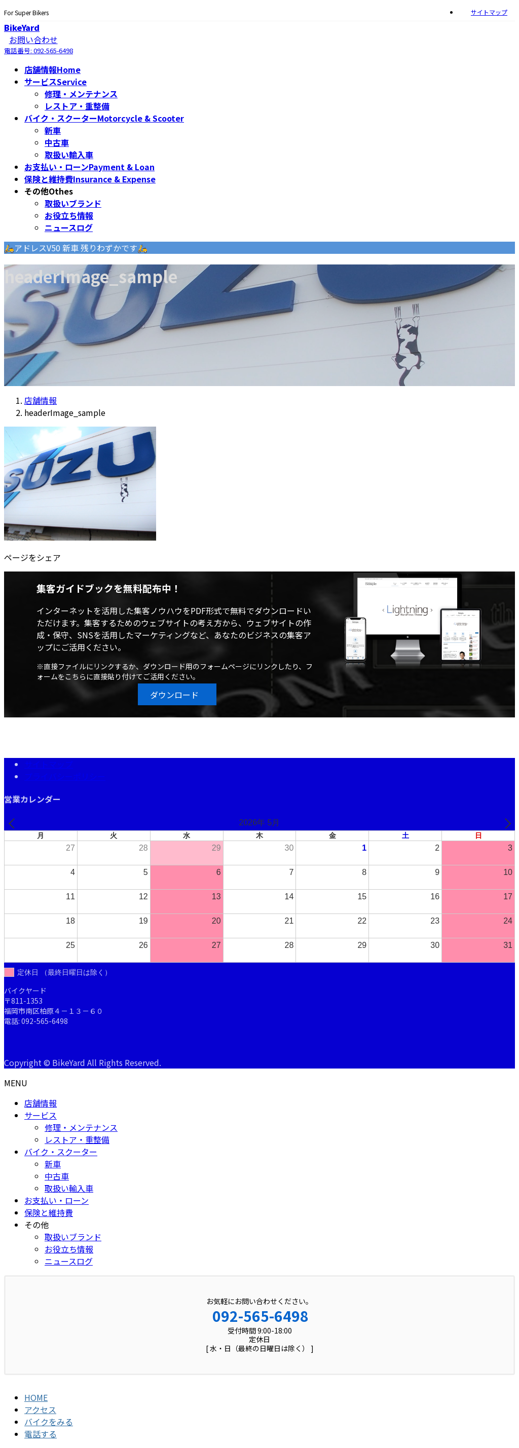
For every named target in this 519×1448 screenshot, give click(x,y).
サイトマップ (489, 12)
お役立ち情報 (69, 215)
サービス (40, 1115)
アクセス (40, 1409)
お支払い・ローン (56, 1200)
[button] (177, 694)
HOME (36, 1397)
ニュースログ (69, 227)
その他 (36, 1224)
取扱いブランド (73, 203)
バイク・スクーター (60, 1152)
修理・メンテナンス (81, 94)
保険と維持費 (48, 1212)
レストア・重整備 (77, 106)
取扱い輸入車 (69, 154)
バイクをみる (48, 1422)
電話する (40, 1434)
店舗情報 (40, 1103)
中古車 (57, 142)
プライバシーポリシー (64, 776)
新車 (53, 130)
